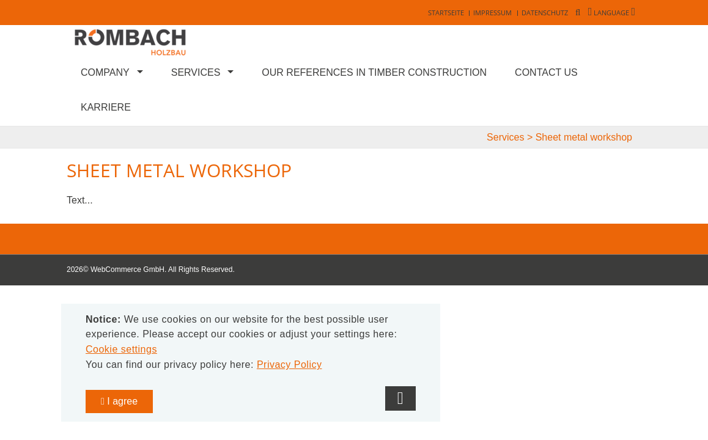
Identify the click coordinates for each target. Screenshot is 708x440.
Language (611, 12)
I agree (119, 401)
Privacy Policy (289, 364)
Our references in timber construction (374, 72)
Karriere (106, 107)
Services (196, 72)
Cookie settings (121, 349)
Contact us (546, 72)
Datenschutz (545, 12)
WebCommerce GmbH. (128, 269)
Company (105, 72)
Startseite (446, 12)
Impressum (492, 12)
